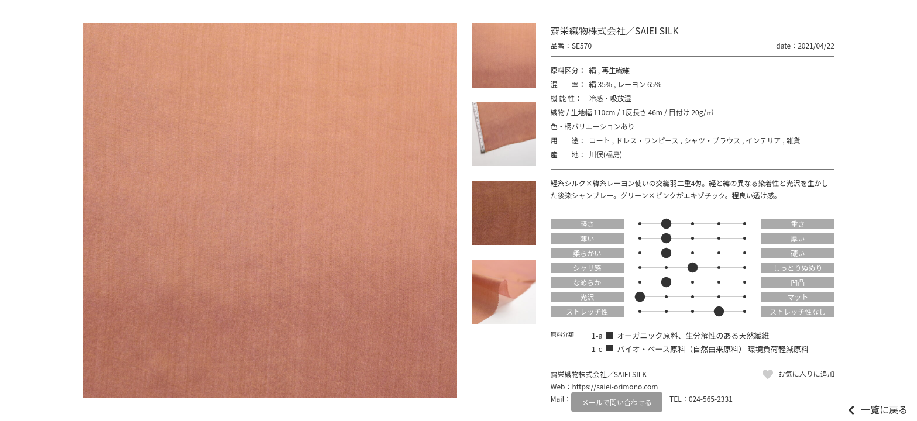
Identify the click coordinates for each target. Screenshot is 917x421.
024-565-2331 (711, 398)
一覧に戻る (884, 409)
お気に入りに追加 (806, 373)
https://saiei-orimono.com (615, 386)
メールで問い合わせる (617, 402)
